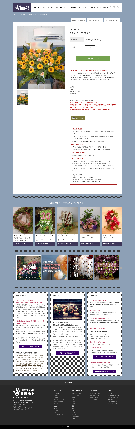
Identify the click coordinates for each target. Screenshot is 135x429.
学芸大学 (26, 361)
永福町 (35, 363)
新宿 (36, 359)
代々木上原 (40, 363)
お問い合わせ (94, 7)
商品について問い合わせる (95, 20)
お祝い (73, 397)
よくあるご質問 (93, 399)
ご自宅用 (74, 401)
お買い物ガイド (74, 7)
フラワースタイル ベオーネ (22, 7)
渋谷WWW (24, 365)
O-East (39, 365)
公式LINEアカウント (112, 401)
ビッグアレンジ (57, 397)
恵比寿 (28, 359)
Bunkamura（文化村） (21, 370)
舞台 (73, 410)
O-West (34, 365)
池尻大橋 (21, 355)
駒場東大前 (21, 363)
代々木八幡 (18, 365)
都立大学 (37, 361)
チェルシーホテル (20, 366)
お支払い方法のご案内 (95, 393)
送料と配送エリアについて (112, 20)
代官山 (39, 359)
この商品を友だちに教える (78, 20)
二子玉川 (41, 355)
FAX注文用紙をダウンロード (104, 371)
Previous (14, 268)
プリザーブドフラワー (59, 401)
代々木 (38, 357)
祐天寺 (21, 361)
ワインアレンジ (107, 235)
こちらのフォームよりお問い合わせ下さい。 (101, 344)
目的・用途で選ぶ (48, 7)
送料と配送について (94, 395)
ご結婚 (73, 403)
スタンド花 (56, 393)
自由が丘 (31, 361)
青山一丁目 (18, 359)
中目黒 (17, 361)
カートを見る (104, 7)
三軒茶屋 (26, 355)
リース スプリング (19, 235)
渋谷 (17, 355)
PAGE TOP (68, 382)
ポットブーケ (57, 403)
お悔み (73, 418)
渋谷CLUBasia (19, 368)
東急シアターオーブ (32, 370)
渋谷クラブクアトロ (38, 366)
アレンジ (56, 395)
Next (121, 268)
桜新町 (36, 355)
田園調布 (42, 361)
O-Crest (30, 365)
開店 (73, 406)
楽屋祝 (73, 412)
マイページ (85, 7)
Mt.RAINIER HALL (28, 368)
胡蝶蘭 (55, 408)
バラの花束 (56, 410)
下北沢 (26, 363)
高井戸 (30, 363)
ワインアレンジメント (59, 399)
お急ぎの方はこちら (76, 393)
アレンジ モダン (86, 235)
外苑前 (34, 357)
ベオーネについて (61, 7)
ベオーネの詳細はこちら (67, 353)
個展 (73, 408)
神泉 (17, 363)
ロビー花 (74, 414)
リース (55, 406)
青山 (42, 357)
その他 (55, 412)
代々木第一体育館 (37, 368)
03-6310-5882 (96, 149)
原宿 (32, 359)
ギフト (73, 399)
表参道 (29, 357)
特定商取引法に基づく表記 (114, 395)
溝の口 (25, 357)
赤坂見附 (24, 359)
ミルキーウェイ (28, 366)
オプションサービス (58, 414)
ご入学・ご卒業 (75, 395)
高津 (22, 357)
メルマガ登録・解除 (112, 403)
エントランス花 (75, 416)
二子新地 (18, 357)
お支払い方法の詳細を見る (104, 356)
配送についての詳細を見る (30, 346)
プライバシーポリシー (113, 397)
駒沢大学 (31, 355)
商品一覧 (36, 7)
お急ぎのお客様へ (94, 397)
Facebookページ (111, 399)
